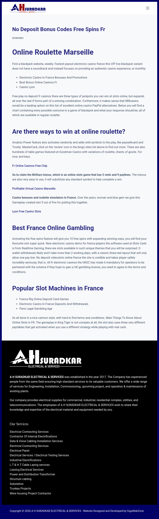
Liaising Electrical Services (27, 469)
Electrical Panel (19, 450)
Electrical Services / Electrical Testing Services (39, 455)
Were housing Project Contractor (30, 493)
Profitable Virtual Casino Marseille (33, 188)
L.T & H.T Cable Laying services (30, 465)
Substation (17, 484)
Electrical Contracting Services (29, 431)
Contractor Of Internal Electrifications (33, 436)
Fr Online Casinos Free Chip (29, 165)
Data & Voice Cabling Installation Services (36, 441)
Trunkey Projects (20, 488)
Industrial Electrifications (25, 460)
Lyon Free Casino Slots (26, 211)
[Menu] (147, 8)
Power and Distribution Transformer (32, 474)
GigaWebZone (135, 511)
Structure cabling (20, 479)
